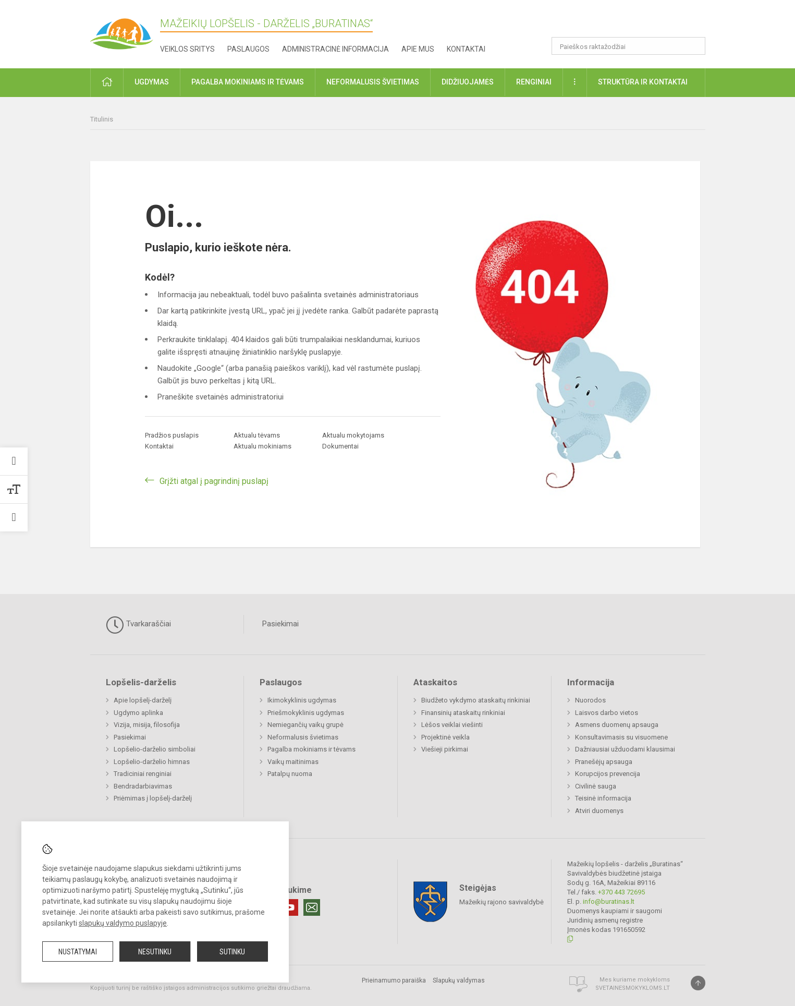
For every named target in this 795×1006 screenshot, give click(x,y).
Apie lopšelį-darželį (143, 700)
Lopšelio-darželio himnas (152, 762)
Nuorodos (590, 700)
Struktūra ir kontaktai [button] (643, 82)
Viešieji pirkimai (444, 749)
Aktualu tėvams (257, 435)
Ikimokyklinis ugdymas (301, 700)
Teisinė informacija (603, 798)
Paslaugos (248, 49)
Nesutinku (155, 952)
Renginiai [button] (534, 82)
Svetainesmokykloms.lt (632, 988)
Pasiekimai (280, 623)
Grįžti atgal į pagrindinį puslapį (214, 481)
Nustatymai (77, 952)
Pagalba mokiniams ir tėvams (311, 749)
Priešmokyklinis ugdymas (305, 713)
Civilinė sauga (595, 786)
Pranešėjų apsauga (603, 762)
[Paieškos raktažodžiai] (628, 46)
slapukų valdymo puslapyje (123, 923)
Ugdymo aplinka (138, 713)
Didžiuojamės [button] (468, 82)
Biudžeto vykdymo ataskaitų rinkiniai (475, 700)
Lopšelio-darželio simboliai (154, 749)
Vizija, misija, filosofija (147, 725)
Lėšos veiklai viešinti (452, 725)
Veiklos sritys (187, 49)
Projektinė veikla (445, 737)
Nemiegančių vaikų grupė (305, 725)
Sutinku (232, 952)
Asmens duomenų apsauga (616, 725)
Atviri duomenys (599, 811)
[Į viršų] (698, 983)
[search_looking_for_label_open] (694, 46)
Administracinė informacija (335, 49)
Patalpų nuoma (289, 774)
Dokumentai (340, 446)
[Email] (311, 907)
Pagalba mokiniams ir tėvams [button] (247, 82)
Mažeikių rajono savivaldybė (501, 901)
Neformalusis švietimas (302, 737)
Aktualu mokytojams (353, 435)
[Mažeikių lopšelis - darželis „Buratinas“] (132, 29)
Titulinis (101, 119)
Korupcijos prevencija (607, 774)
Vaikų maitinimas (293, 762)
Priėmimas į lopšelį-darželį (153, 798)
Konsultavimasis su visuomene (621, 737)
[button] (634, 22)
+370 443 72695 (621, 892)
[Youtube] (290, 907)
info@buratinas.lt (608, 901)
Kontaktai (466, 49)
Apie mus (417, 49)
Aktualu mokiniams (262, 446)
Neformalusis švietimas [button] (372, 82)
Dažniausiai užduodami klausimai (625, 749)
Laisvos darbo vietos (606, 713)
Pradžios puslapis (172, 435)
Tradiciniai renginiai (143, 774)
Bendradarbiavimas (143, 786)
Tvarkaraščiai (138, 625)
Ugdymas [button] (151, 82)
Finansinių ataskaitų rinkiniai (463, 713)
